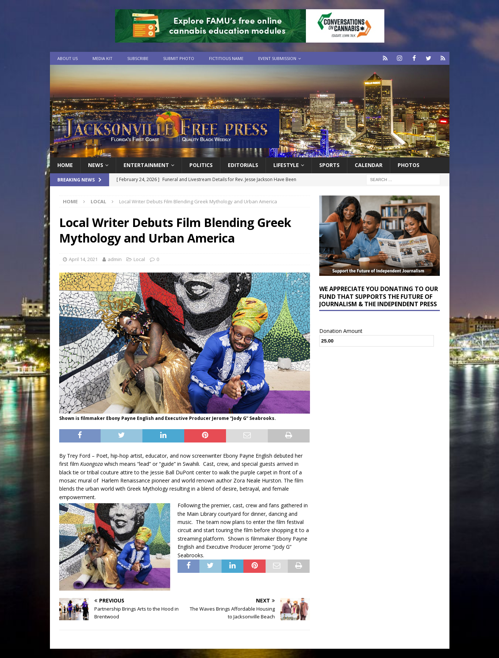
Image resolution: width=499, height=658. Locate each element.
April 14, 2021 (83, 258)
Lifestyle (286, 164)
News (95, 164)
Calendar (368, 164)
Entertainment (146, 164)
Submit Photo (178, 58)
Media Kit (102, 58)
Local (139, 258)
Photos (408, 164)
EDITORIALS (243, 164)
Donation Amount (341, 330)
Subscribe (137, 58)
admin (115, 258)
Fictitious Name (226, 58)
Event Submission (277, 58)
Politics (201, 164)
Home (65, 164)
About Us (67, 58)
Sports (329, 164)
